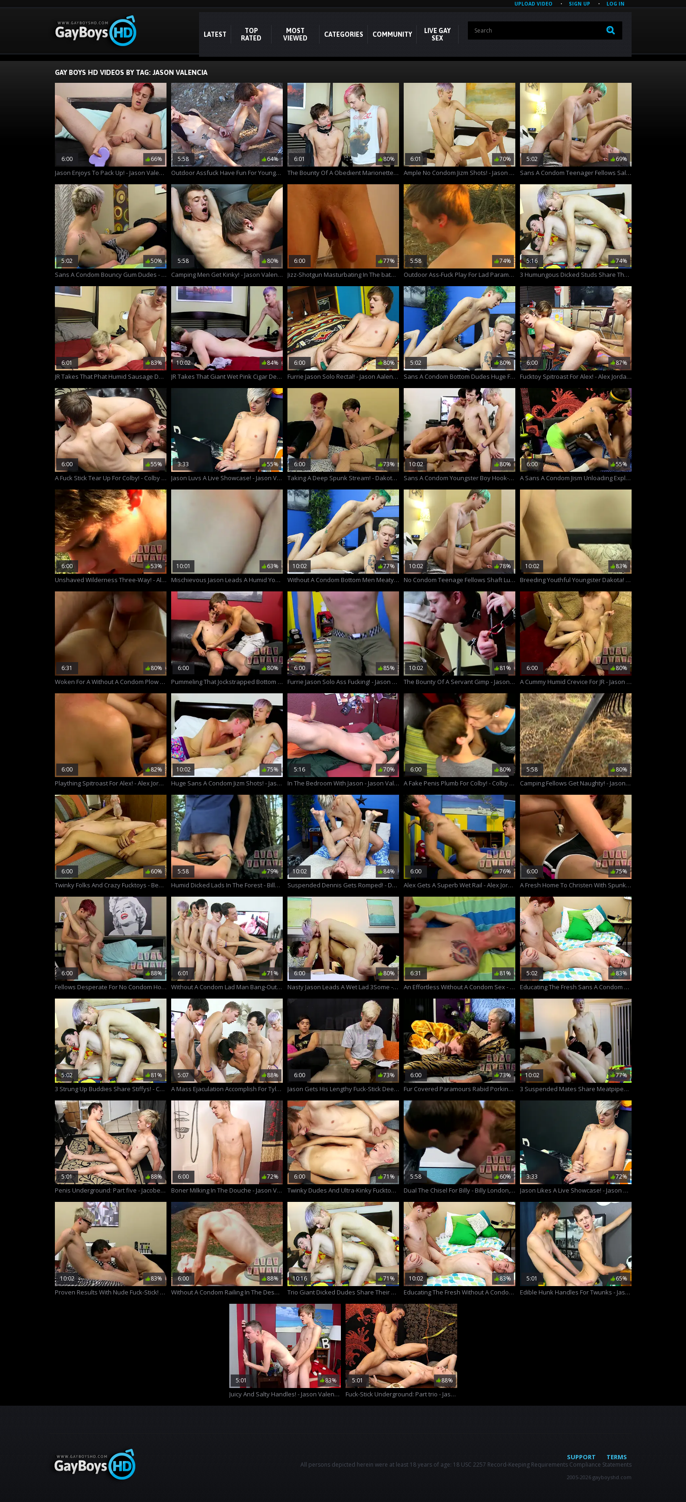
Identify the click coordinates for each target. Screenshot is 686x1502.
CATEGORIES (343, 34)
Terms (616, 1457)
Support (581, 1457)
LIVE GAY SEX (437, 34)
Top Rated (251, 34)
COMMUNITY (392, 34)
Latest (215, 34)
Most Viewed (295, 34)
